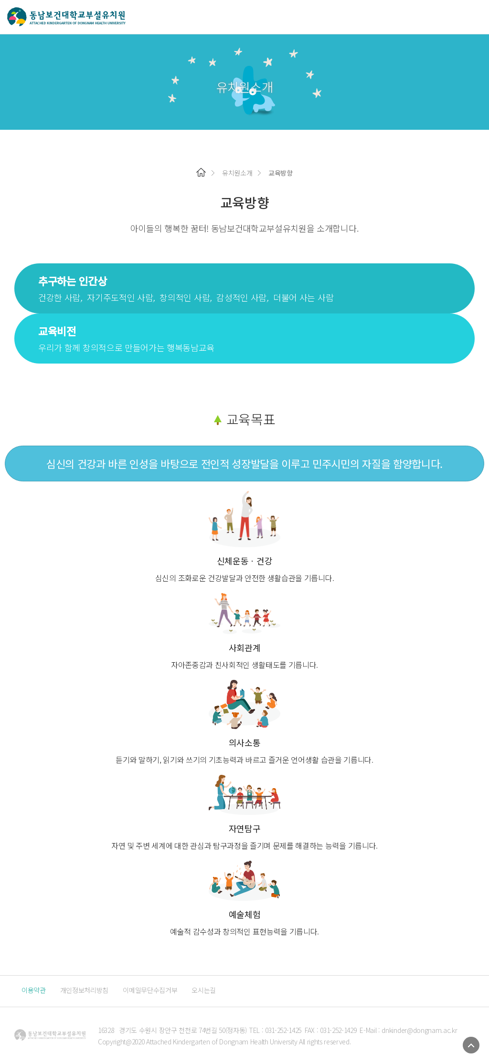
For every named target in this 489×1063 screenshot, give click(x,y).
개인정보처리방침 (84, 990)
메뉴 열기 (476, 17)
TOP (471, 1045)
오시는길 (203, 990)
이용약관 (33, 990)
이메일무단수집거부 (150, 990)
